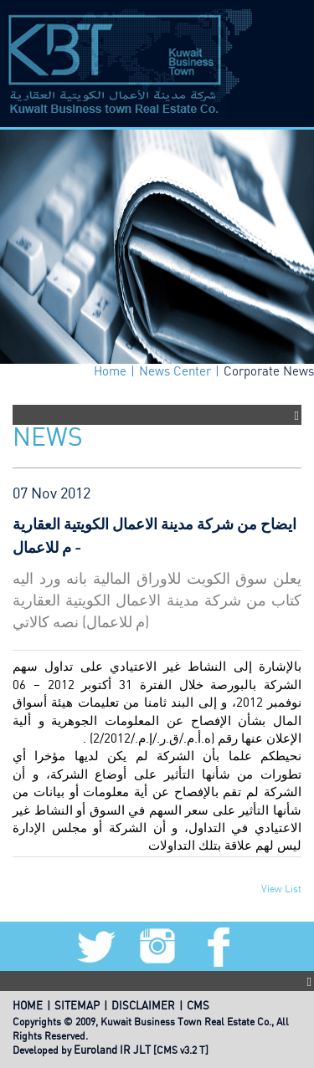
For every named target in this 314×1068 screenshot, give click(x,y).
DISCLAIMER (143, 1006)
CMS (198, 1006)
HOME (28, 1006)
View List (281, 889)
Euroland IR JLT (112, 1050)
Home (110, 372)
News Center (175, 372)
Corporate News (269, 372)
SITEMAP (77, 1006)
